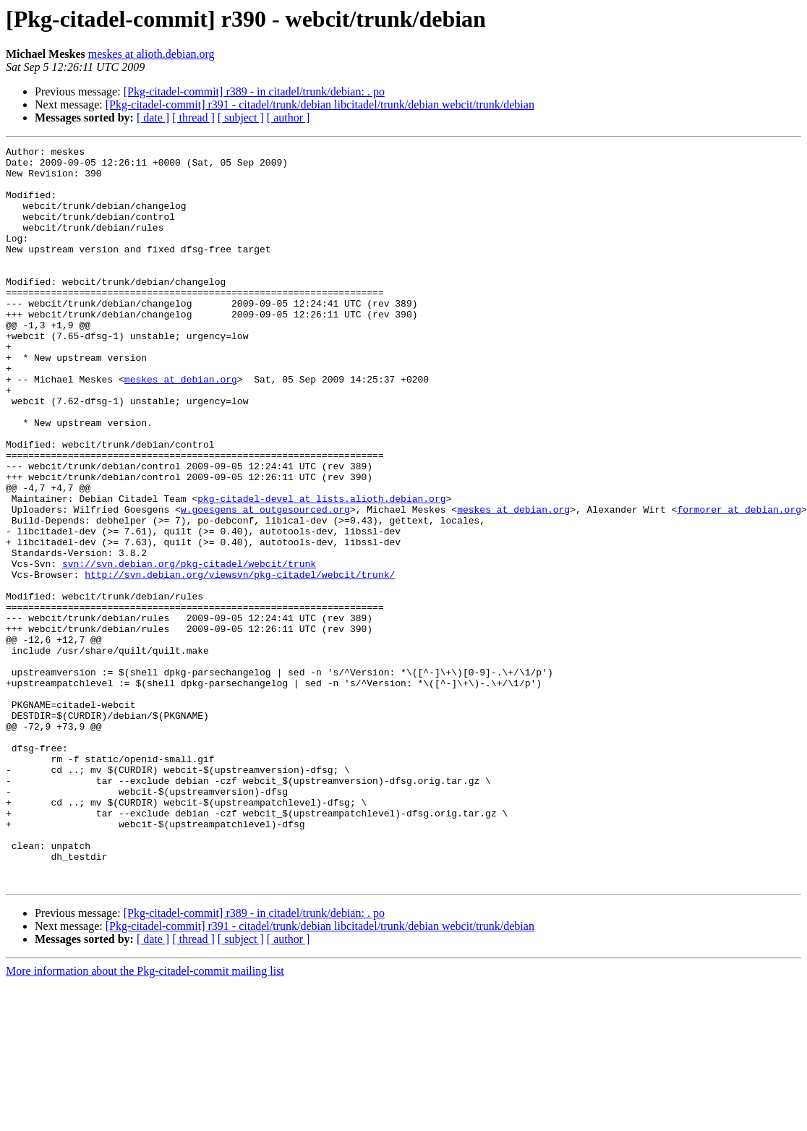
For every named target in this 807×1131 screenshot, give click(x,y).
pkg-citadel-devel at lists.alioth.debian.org (321, 569)
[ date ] (153, 117)
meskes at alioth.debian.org (151, 54)
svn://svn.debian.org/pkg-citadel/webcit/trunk (189, 647)
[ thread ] (193, 117)
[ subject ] (241, 117)
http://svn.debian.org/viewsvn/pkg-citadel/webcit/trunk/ (240, 660)
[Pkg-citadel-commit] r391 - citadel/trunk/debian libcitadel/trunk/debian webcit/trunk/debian (320, 104)
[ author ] (288, 117)
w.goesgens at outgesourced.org (265, 582)
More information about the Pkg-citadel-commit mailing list (145, 1118)
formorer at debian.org (739, 582)
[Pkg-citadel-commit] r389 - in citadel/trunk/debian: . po (254, 91)
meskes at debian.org (180, 426)
